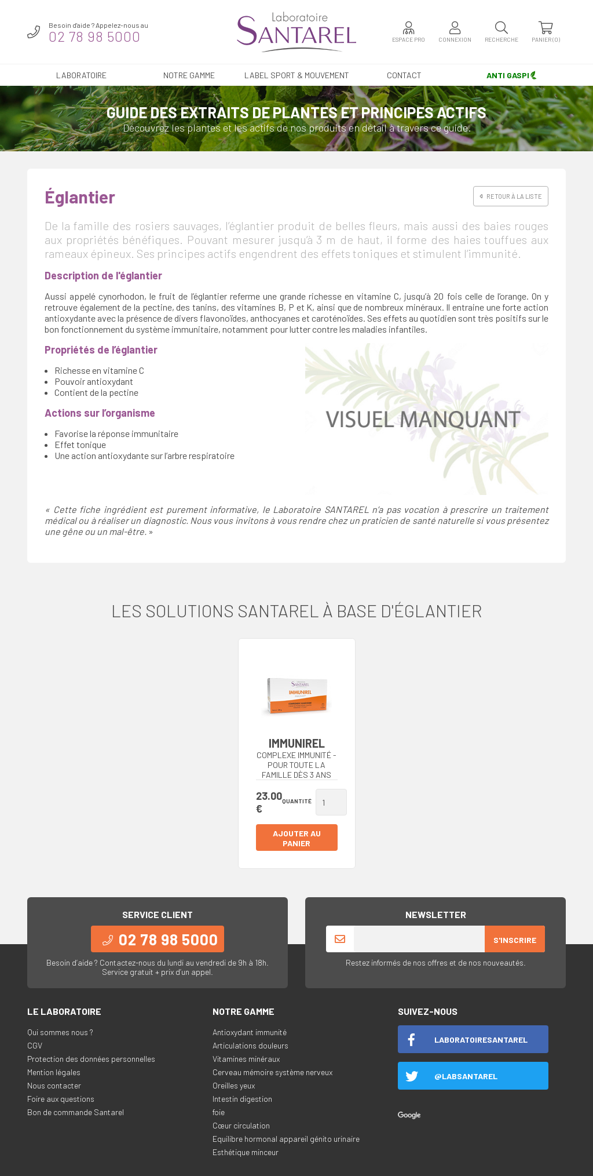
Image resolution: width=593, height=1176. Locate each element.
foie (219, 1112)
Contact (404, 75)
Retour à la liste (510, 196)
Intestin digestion (242, 1099)
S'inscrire (514, 940)
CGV (34, 1045)
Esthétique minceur (246, 1152)
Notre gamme (189, 75)
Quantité (297, 801)
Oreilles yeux (234, 1085)
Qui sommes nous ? (60, 1032)
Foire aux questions (60, 1099)
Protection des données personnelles (91, 1059)
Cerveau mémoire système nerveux (272, 1072)
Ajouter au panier (297, 838)
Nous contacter (54, 1085)
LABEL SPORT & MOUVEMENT (296, 75)
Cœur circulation (241, 1125)
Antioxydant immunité (250, 1032)
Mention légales (53, 1072)
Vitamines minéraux (246, 1059)
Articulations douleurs (250, 1045)
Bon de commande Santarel (75, 1112)
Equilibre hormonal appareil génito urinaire (286, 1139)
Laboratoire (81, 75)
